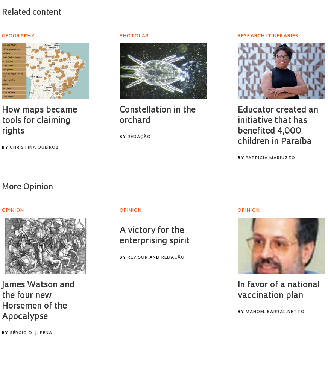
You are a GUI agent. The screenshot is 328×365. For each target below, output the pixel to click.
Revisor (138, 258)
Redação (139, 137)
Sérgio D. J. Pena (31, 333)
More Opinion (27, 187)
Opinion (13, 210)
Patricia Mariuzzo (270, 158)
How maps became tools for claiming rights (39, 121)
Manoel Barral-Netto (275, 312)
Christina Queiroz (34, 148)
